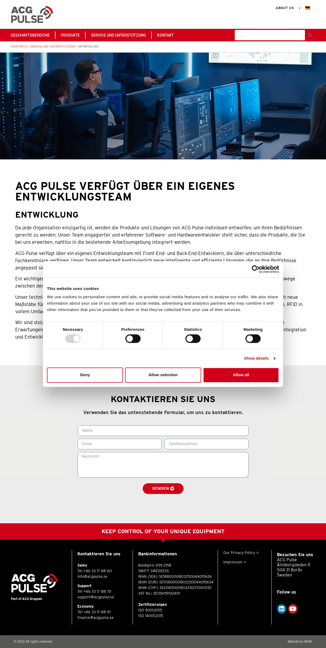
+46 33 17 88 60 (98, 571)
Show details (256, 358)
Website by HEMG (300, 641)
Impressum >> (234, 562)
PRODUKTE (70, 35)
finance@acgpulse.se (95, 617)
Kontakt (165, 35)
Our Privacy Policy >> (241, 553)
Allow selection (162, 375)
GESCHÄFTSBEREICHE (30, 35)
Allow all (241, 375)
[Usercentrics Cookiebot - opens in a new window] (255, 269)
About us (285, 8)
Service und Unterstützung (118, 35)
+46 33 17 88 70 (97, 591)
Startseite (19, 46)
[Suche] (310, 35)
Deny (85, 375)
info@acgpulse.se (92, 576)
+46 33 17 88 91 (97, 612)
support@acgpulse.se (95, 597)
